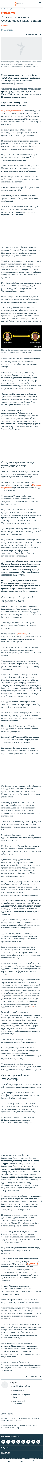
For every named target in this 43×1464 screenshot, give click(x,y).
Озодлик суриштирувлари (12, 111)
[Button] (31, 35)
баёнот (32, 1007)
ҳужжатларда (22, 634)
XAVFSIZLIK (32, 1264)
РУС (21, 1461)
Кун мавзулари (8, 13)
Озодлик (4, 26)
